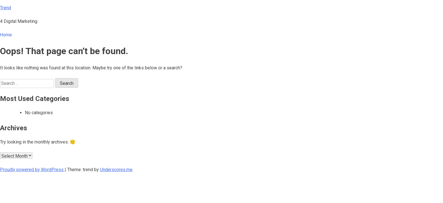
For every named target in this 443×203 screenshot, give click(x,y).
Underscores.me (116, 169)
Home (6, 34)
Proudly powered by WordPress (32, 169)
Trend (5, 7)
